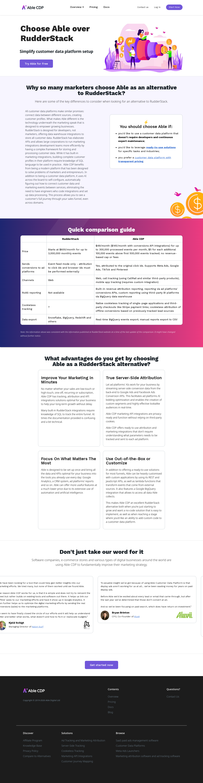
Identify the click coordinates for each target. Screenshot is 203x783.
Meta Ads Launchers (127, 751)
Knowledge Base (32, 745)
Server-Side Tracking (73, 745)
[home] (32, 8)
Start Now (174, 7)
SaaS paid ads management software (137, 740)
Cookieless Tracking (72, 751)
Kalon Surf (39, 626)
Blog (110, 712)
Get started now (101, 665)
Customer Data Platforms (130, 745)
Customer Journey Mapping (77, 761)
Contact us (142, 7)
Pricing (93, 7)
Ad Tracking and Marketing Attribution (83, 740)
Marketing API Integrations (76, 756)
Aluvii (138, 616)
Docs (106, 7)
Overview (113, 696)
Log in (157, 7)
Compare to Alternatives (37, 756)
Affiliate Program (32, 740)
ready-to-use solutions (161, 147)
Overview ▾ (77, 7)
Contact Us (173, 696)
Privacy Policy (30, 751)
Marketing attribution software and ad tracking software (148, 756)
